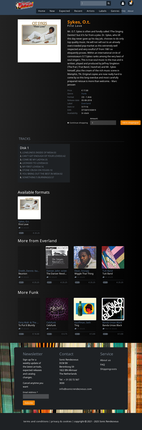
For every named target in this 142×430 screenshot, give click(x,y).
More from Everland (37, 240)
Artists (91, 10)
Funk (84, 93)
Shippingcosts (108, 369)
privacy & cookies (61, 421)
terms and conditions (36, 421)
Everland (86, 103)
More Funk (28, 292)
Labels (102, 10)
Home (41, 10)
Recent (78, 10)
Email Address (30, 392)
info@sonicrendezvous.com (75, 389)
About (131, 11)
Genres (115, 10)
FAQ (123, 11)
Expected (64, 10)
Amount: (94, 118)
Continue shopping (77, 122)
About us (105, 360)
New (52, 10)
